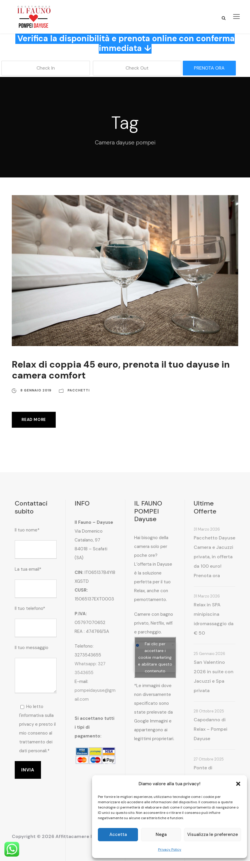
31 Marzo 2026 (207, 529)
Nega (161, 834)
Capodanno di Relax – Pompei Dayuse (210, 729)
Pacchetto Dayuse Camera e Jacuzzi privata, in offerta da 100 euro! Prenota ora (214, 557)
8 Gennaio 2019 (36, 390)
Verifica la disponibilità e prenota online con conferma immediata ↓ (126, 43)
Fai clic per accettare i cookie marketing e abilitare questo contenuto (155, 657)
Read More (34, 419)
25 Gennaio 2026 (209, 653)
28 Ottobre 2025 (209, 711)
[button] (238, 784)
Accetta (118, 834)
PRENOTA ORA (209, 68)
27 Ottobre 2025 (209, 759)
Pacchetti (79, 390)
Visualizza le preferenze (212, 834)
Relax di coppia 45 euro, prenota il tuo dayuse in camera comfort (121, 369)
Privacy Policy (169, 849)
